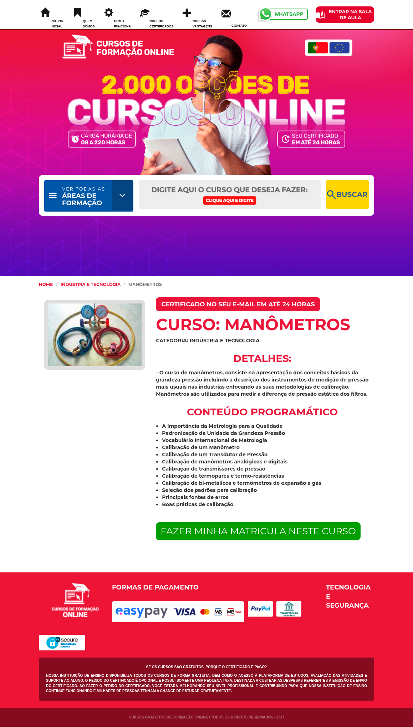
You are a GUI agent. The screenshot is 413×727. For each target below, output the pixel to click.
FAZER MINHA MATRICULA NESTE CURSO (258, 531)
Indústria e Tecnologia (91, 284)
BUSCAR (347, 194)
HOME (46, 284)
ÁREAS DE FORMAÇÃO (83, 196)
